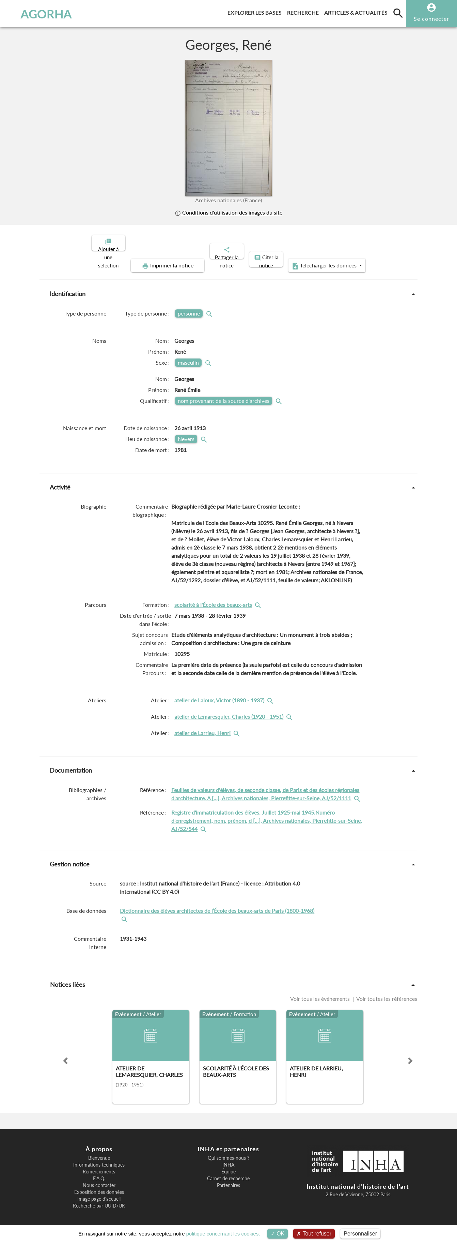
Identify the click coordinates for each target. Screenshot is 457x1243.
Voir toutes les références (386, 993)
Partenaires (228, 1179)
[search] (398, 13)
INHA (228, 1159)
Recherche (304, 11)
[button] (65, 1055)
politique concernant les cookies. (223, 1234)
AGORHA (39, 13)
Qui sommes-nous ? (228, 1152)
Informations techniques (99, 1159)
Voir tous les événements (320, 993)
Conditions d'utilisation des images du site (228, 212)
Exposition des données (99, 1186)
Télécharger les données (305, 260)
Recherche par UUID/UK (99, 1200)
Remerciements (99, 1166)
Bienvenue (99, 1152)
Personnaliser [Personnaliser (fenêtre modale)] (360, 1234)
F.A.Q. (99, 1172)
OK (278, 1234)
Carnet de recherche (228, 1172)
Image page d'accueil (99, 1193)
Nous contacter (99, 1179)
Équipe (228, 1166)
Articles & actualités (357, 11)
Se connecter (431, 18)
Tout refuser (314, 1234)
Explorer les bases (255, 11)
